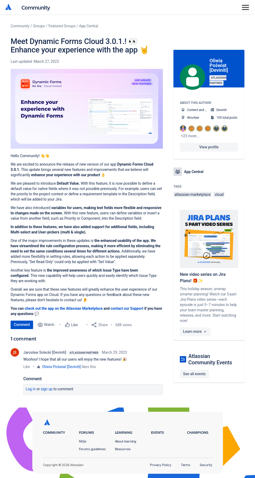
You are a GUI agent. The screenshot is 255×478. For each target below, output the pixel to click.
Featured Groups (61, 26)
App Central (88, 26)
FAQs (83, 441)
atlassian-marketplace (193, 194)
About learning (125, 441)
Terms (185, 465)
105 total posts (226, 118)
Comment (22, 324)
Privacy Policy (160, 465)
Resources (123, 449)
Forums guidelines (92, 449)
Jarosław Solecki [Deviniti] (44, 352)
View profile (209, 147)
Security (206, 465)
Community (35, 7)
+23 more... (190, 136)
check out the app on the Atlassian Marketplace (64, 308)
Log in (31, 389)
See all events (194, 374)
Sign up (47, 389)
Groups (39, 26)
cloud (218, 194)
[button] (87, 109)
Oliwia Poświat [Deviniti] (61, 367)
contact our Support (127, 308)
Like (26, 367)
